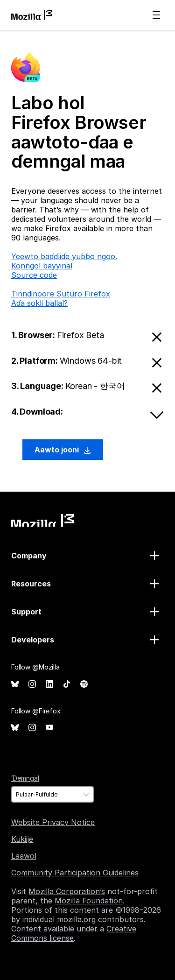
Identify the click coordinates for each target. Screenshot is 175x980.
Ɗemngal (25, 778)
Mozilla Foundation (89, 900)
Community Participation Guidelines (75, 872)
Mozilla (42, 520)
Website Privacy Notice (53, 822)
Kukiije (22, 839)
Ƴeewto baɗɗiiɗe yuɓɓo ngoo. (64, 256)
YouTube (49, 728)
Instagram (32, 684)
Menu (156, 14)
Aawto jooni (63, 449)
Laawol (23, 855)
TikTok (66, 684)
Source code (34, 275)
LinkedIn (49, 684)
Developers (32, 639)
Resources (31, 583)
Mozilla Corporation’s (66, 891)
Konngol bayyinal (41, 265)
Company (29, 555)
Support (26, 611)
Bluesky (15, 684)
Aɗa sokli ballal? (39, 303)
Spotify (84, 684)
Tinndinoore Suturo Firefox (60, 293)
